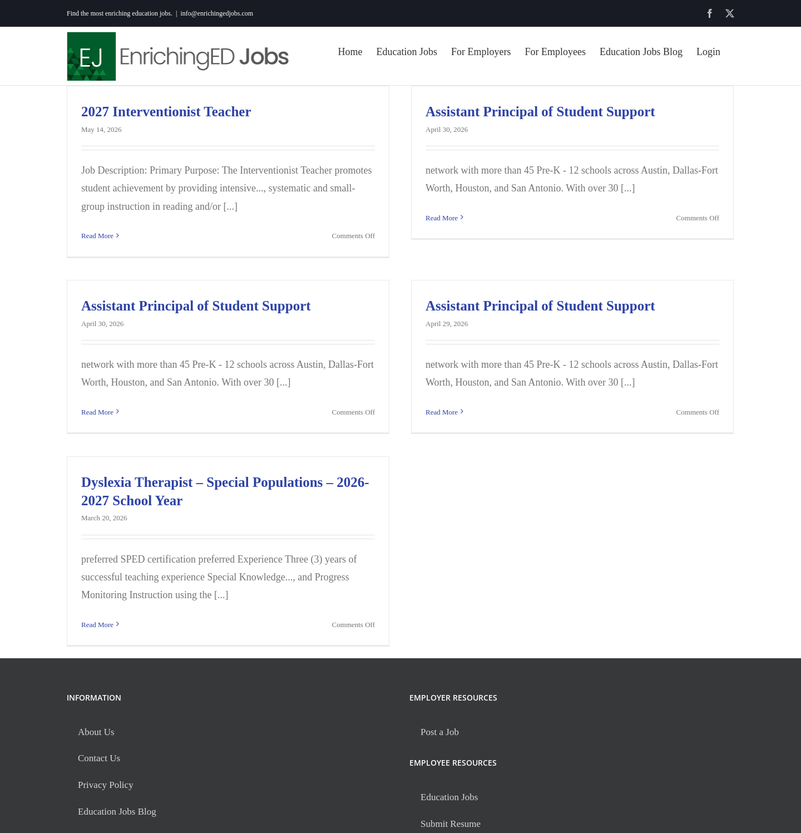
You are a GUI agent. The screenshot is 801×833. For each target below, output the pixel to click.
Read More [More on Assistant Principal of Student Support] (442, 235)
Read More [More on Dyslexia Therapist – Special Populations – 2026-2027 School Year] (97, 624)
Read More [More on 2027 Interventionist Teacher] (97, 235)
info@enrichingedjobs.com (216, 13)
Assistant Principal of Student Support (540, 111)
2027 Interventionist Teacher (166, 111)
